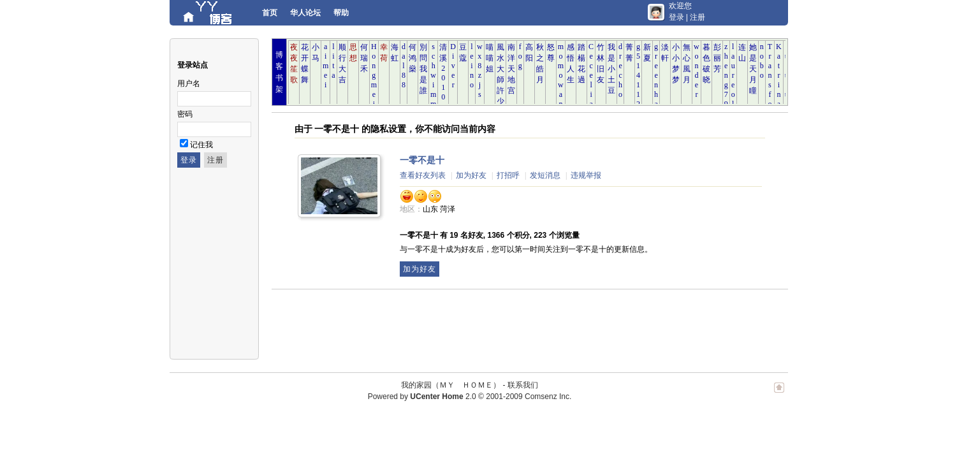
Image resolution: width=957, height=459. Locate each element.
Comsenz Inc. (548, 396)
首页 (269, 12)
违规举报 (586, 175)
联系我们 (523, 385)
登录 (676, 17)
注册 (697, 17)
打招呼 (508, 175)
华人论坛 (305, 12)
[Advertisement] (504, 324)
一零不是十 (422, 160)
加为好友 (471, 175)
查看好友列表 (423, 175)
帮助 (341, 12)
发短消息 (545, 175)
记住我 (201, 144)
